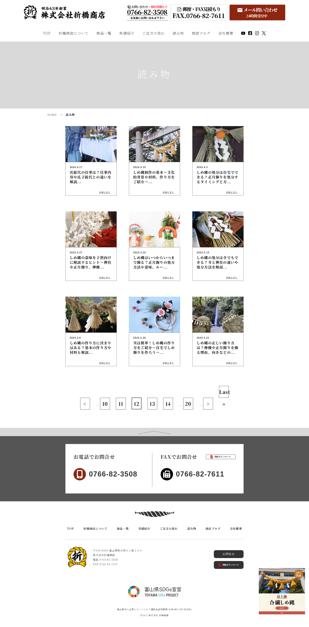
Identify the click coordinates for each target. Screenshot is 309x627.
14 (168, 403)
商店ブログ (201, 33)
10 (105, 403)
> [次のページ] (208, 403)
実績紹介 (126, 33)
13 (152, 403)
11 (120, 403)
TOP (47, 33)
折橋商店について (74, 33)
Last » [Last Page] (224, 393)
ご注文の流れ (153, 33)
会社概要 (226, 33)
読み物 (178, 33)
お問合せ (229, 553)
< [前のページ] (85, 403)
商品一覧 (104, 33)
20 (188, 403)
